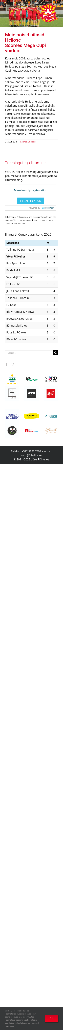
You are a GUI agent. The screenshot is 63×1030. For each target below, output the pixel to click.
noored (23, 141)
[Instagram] (12, 364)
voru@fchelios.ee (31, 455)
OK (51, 1018)
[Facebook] (6, 364)
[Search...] (29, 352)
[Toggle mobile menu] (7, 5)
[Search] (55, 352)
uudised (31, 141)
